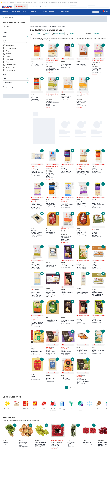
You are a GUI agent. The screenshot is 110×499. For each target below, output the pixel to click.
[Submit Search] (66, 7)
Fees (107, 2)
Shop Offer (49, 72)
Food (31, 26)
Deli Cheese (8, 17)
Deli (36, 26)
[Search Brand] (15, 41)
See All (6, 27)
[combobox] (50, 6)
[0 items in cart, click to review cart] (105, 12)
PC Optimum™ (99, 2)
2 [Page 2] (70, 387)
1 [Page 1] (66, 387)
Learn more (73, 2)
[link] (62, 387)
